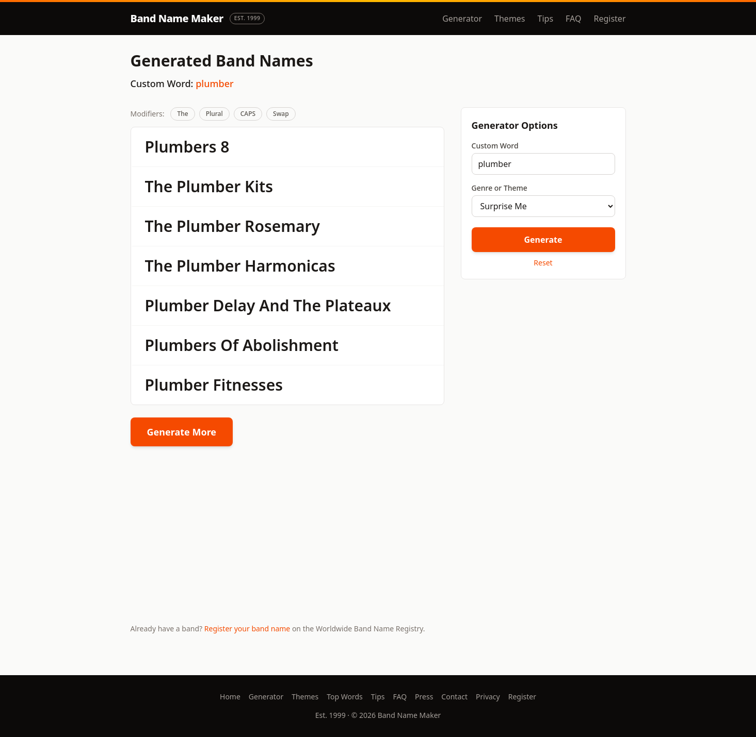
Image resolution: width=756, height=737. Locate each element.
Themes (509, 18)
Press (424, 696)
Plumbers (181, 146)
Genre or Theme (499, 188)
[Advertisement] (543, 360)
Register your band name (247, 628)
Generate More (182, 432)
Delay (234, 305)
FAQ (573, 18)
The (182, 113)
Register (609, 18)
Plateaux (358, 305)
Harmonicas (290, 265)
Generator (462, 18)
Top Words (345, 696)
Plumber (208, 186)
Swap (281, 113)
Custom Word (495, 145)
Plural (214, 113)
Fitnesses (248, 384)
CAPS (247, 113)
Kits (259, 186)
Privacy (488, 696)
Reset (543, 262)
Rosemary (282, 226)
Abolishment (291, 345)
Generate (543, 239)
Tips (546, 18)
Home (230, 696)
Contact (454, 696)
